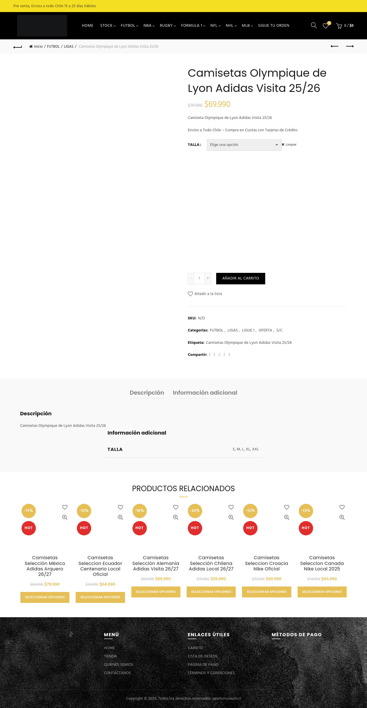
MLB (246, 25)
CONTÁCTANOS (117, 673)
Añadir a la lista (208, 294)
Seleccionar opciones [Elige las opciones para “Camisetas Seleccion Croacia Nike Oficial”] (266, 592)
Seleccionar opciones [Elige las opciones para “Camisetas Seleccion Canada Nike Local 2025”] (322, 592)
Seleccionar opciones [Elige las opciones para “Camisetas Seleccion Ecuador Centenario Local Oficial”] (100, 597)
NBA (148, 25)
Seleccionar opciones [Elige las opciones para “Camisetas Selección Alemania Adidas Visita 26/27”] (156, 592)
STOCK (106, 25)
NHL (230, 25)
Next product (349, 46)
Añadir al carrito (240, 278)
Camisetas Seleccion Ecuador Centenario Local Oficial (100, 566)
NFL (213, 25)
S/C (279, 330)
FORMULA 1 (191, 25)
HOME (87, 25)
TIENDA (110, 656)
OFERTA (265, 330)
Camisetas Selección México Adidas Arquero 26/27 (45, 566)
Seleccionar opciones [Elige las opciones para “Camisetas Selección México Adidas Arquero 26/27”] (45, 597)
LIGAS (68, 47)
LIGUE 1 (248, 330)
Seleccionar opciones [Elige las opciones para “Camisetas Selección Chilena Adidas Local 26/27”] (211, 592)
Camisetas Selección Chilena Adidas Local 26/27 (211, 563)
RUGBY (166, 25)
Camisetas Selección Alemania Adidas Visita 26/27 (155, 563)
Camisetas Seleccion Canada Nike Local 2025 (322, 563)
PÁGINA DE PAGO (203, 664)
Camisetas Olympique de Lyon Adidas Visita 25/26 (249, 343)
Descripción (147, 393)
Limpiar (293, 145)
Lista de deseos (328, 23)
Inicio (38, 47)
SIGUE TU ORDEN (273, 25)
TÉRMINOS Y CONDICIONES (211, 673)
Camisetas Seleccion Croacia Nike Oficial (266, 563)
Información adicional (205, 393)
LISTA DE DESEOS (203, 656)
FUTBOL (128, 25)
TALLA (194, 145)
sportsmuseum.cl (226, 698)
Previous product (335, 46)
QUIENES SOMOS (119, 664)
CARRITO (195, 648)
